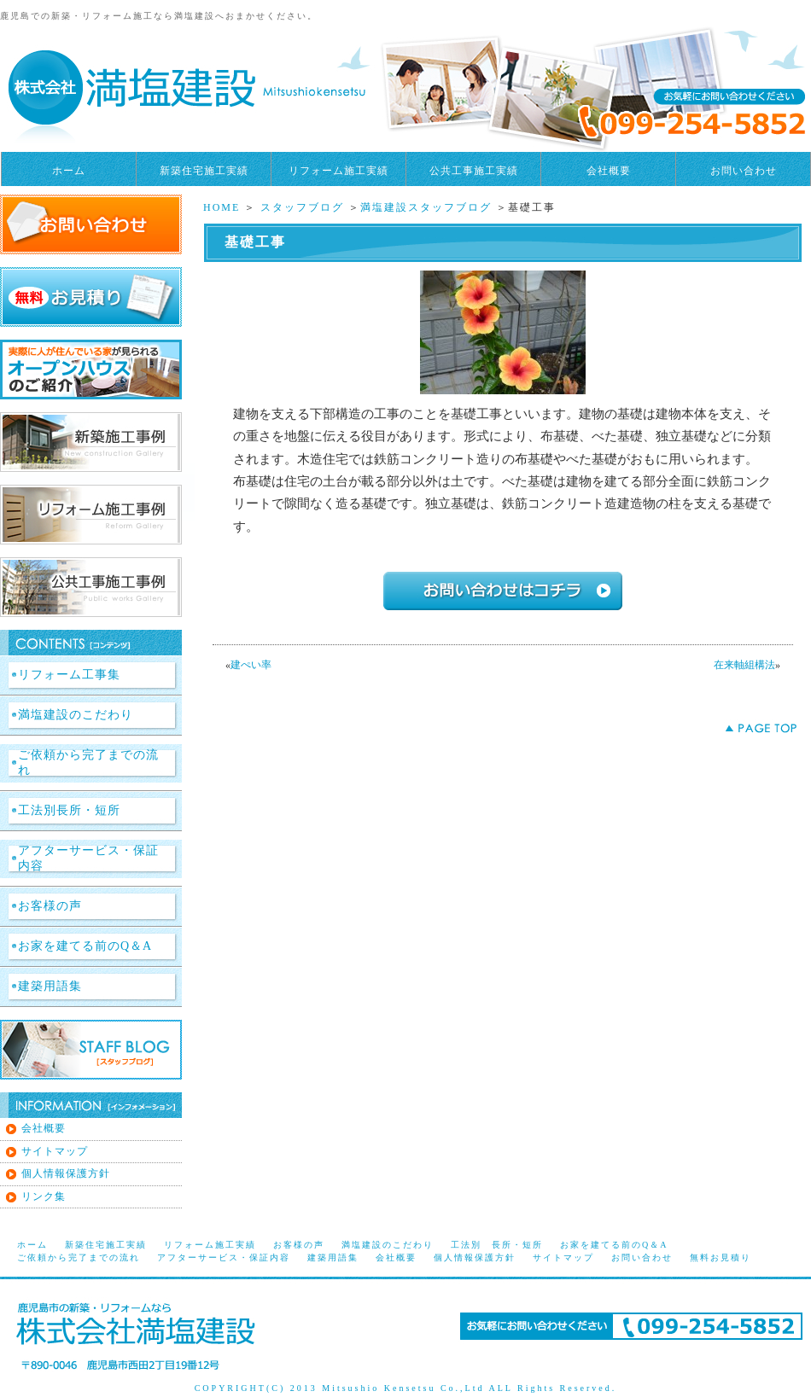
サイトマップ (54, 1151)
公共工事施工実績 (473, 171)
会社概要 (608, 171)
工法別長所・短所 (69, 810)
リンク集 (43, 1196)
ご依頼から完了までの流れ (88, 762)
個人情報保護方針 (65, 1173)
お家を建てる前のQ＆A (85, 946)
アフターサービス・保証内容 (88, 858)
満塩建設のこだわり (75, 714)
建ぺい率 (250, 665)
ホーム (68, 171)
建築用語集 (50, 986)
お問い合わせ (743, 171)
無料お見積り (720, 1257)
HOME (221, 207)
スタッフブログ (302, 207)
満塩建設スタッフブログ (426, 207)
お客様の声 (50, 905)
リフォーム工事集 (69, 674)
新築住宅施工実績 (204, 171)
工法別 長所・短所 (497, 1244)
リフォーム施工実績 (338, 171)
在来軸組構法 (744, 665)
